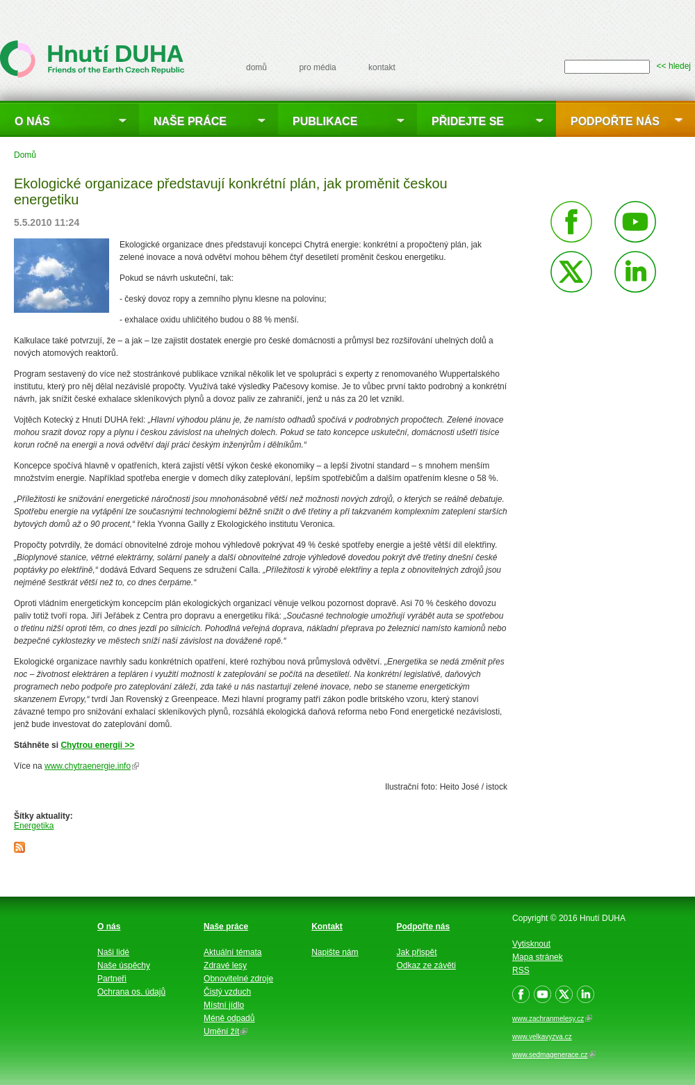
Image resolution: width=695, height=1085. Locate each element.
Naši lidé (113, 952)
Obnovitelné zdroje (238, 979)
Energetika (34, 826)
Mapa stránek (537, 957)
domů (256, 67)
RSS (521, 970)
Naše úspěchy (123, 965)
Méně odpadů (229, 1018)
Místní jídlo (224, 1005)
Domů (25, 155)
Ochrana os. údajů (131, 992)
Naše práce (190, 121)
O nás (32, 121)
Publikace (325, 121)
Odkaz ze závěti (426, 965)
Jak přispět (417, 952)
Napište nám (334, 952)
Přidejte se (468, 121)
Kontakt (327, 926)
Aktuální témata (232, 952)
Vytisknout (531, 944)
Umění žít (225, 1031)
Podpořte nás (615, 121)
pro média (317, 67)
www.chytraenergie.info (91, 766)
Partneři (111, 979)
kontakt (381, 67)
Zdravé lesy (225, 965)
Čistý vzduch (227, 992)
